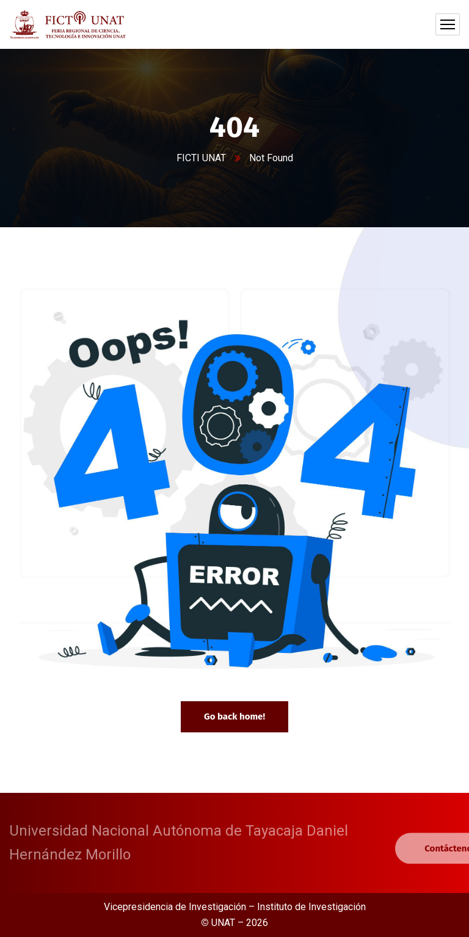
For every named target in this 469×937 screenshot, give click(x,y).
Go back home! (234, 716)
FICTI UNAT (201, 158)
